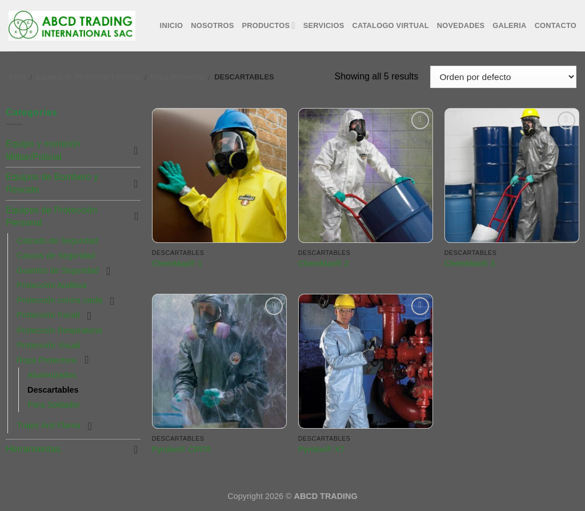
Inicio (171, 25)
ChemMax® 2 (323, 263)
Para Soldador (53, 404)
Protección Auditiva (51, 285)
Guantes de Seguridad (58, 270)
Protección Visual (48, 345)
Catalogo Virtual (390, 25)
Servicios (323, 25)
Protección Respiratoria (59, 330)
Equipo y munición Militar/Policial (43, 150)
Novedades (460, 25)
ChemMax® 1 (177, 263)
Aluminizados (52, 375)
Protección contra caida (59, 300)
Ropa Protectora (177, 77)
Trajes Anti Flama (48, 425)
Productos (268, 25)
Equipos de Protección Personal (88, 77)
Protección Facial (48, 315)
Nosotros (212, 25)
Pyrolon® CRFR (181, 449)
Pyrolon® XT (321, 449)
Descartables (53, 389)
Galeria (509, 25)
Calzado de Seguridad (57, 240)
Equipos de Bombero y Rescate (52, 183)
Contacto (555, 25)
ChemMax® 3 (469, 263)
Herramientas (33, 449)
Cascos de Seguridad (56, 255)
